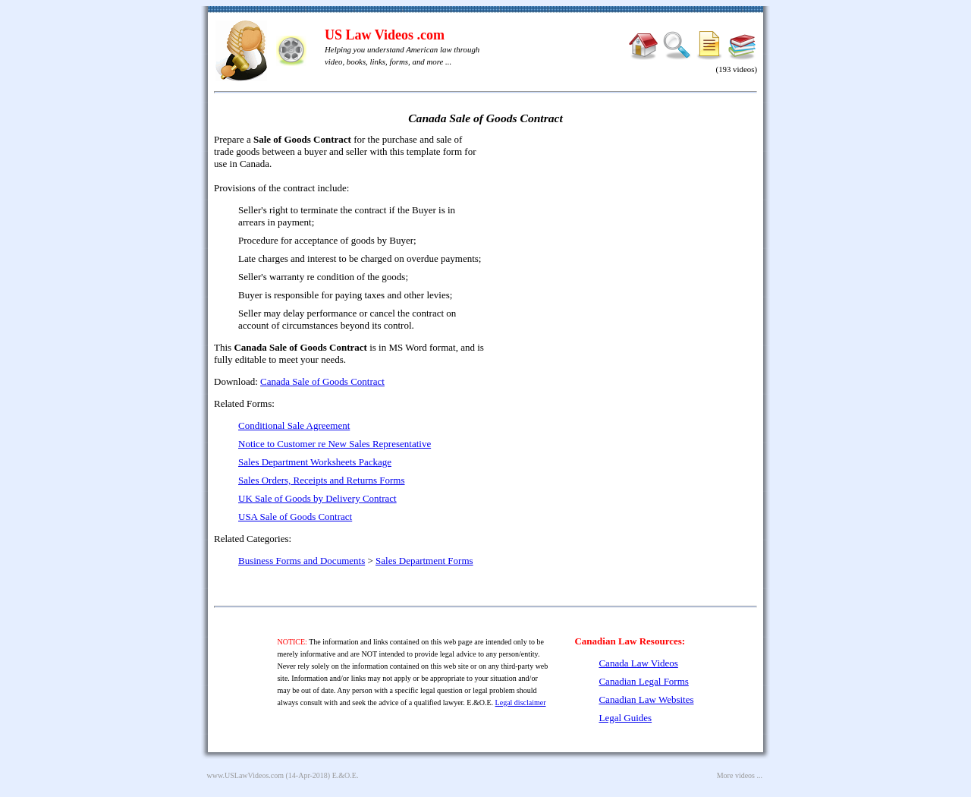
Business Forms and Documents (301, 560)
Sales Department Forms (424, 560)
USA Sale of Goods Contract (295, 516)
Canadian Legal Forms (643, 681)
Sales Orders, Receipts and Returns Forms (321, 480)
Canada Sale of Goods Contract (322, 381)
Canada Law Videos (638, 663)
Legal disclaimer (520, 702)
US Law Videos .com (385, 35)
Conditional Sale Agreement (294, 425)
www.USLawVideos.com (245, 775)
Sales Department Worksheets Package (314, 462)
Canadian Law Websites (646, 699)
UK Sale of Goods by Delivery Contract (317, 498)
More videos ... (739, 775)
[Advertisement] (626, 243)
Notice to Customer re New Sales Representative (334, 443)
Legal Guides (625, 717)
